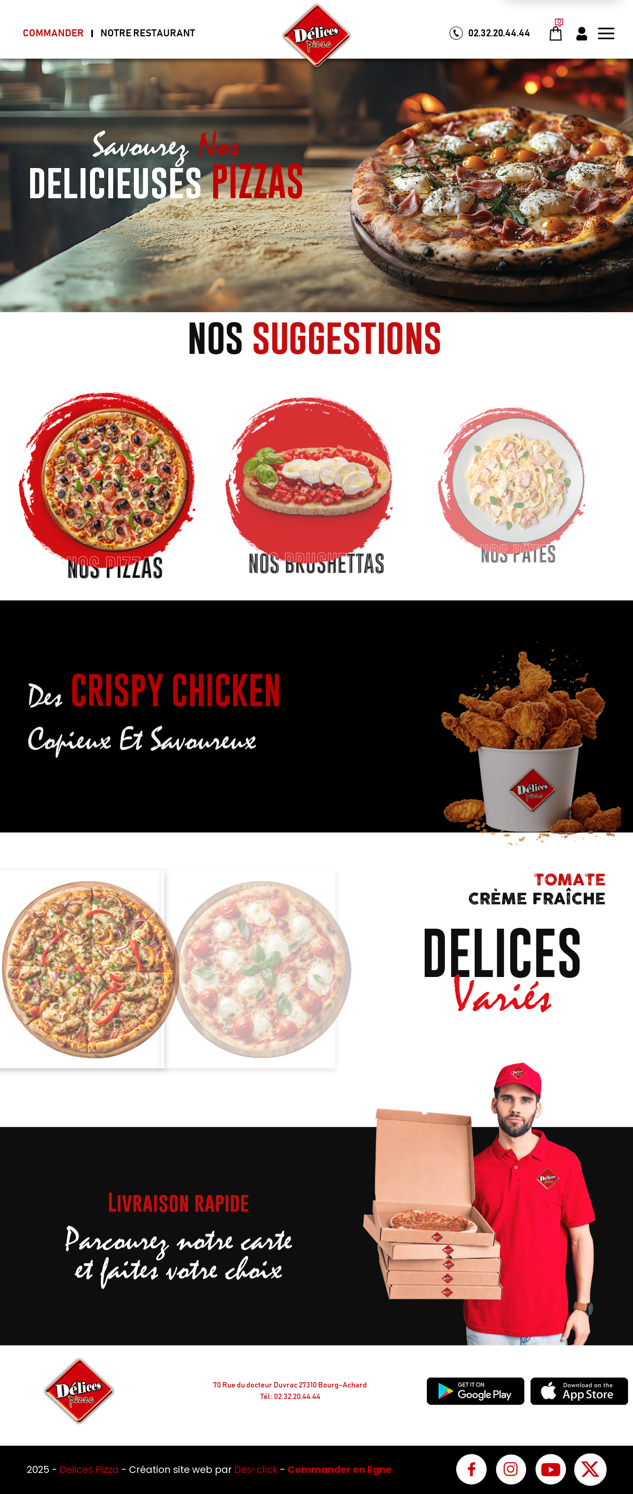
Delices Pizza (90, 1469)
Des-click (256, 1469)
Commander (53, 33)
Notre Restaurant (147, 33)
